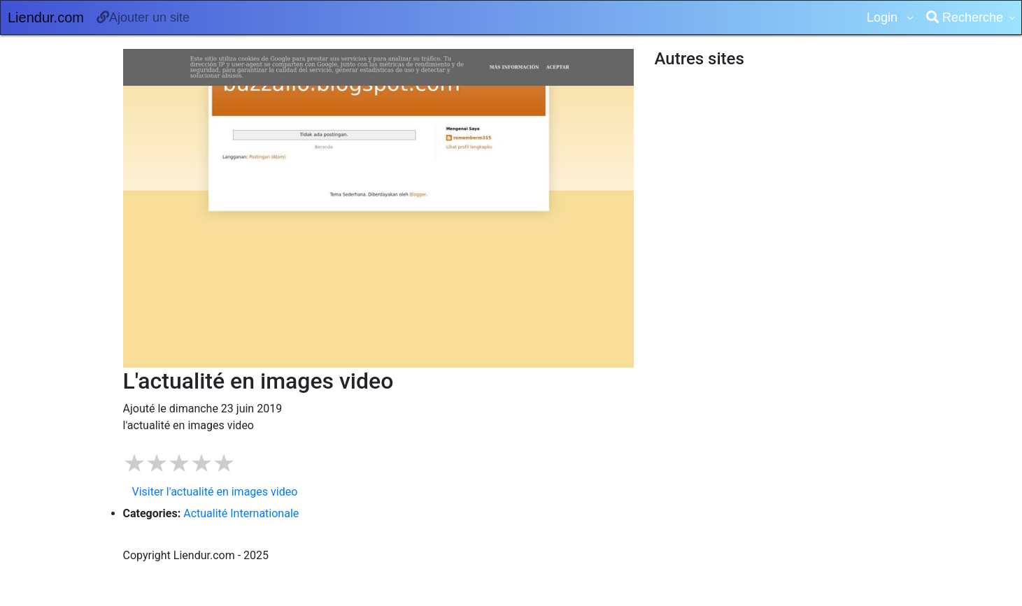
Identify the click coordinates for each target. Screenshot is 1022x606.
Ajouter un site (143, 17)
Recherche (964, 17)
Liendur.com (46, 17)
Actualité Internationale (241, 513)
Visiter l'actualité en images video (215, 491)
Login (884, 17)
